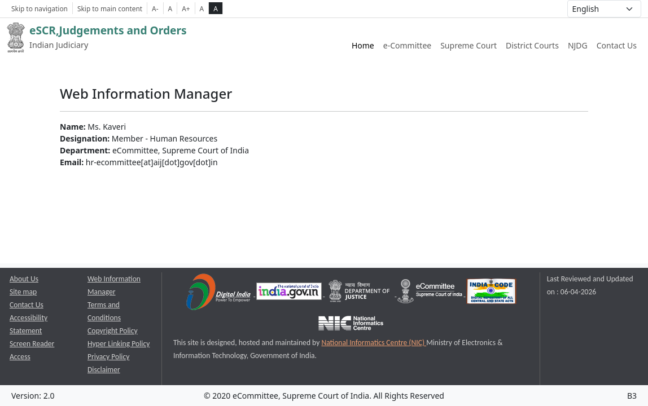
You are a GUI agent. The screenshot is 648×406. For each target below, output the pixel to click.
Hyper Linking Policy (118, 343)
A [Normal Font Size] (170, 8)
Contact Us (617, 45)
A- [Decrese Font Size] (155, 8)
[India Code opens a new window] (491, 293)
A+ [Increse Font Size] (186, 8)
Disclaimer (103, 369)
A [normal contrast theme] (202, 8)
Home (363, 45)
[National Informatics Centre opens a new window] (350, 325)
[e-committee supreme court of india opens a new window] (430, 293)
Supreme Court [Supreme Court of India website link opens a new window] (468, 45)
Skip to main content (109, 8)
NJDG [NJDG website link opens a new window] (578, 45)
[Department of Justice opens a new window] (360, 293)
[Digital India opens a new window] (219, 293)
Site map (23, 292)
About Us (24, 279)
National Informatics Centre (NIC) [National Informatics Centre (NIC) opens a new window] (373, 342)
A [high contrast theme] (215, 8)
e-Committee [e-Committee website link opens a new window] (407, 45)
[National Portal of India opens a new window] (290, 293)
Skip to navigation (39, 8)
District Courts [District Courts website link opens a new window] (532, 45)
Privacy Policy (108, 356)
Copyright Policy (112, 331)
